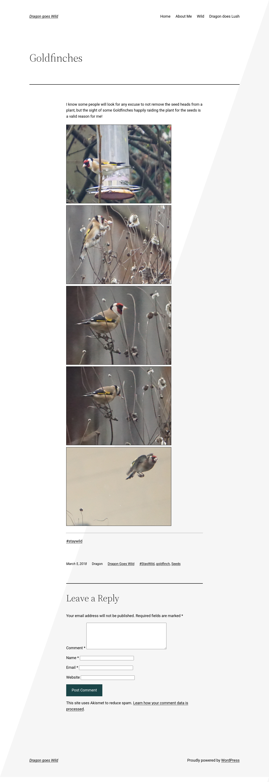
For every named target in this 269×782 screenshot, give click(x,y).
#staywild (74, 541)
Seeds (176, 564)
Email (72, 672)
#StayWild (147, 564)
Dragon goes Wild (43, 16)
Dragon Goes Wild (121, 564)
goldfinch (163, 564)
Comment (75, 653)
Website (73, 682)
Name (72, 663)
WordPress (230, 765)
